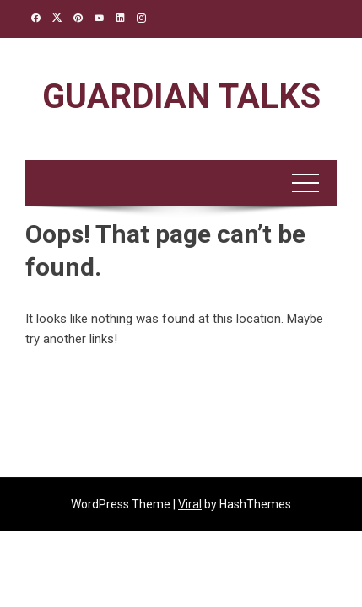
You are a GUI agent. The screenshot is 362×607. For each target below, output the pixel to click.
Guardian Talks (181, 96)
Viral (190, 504)
